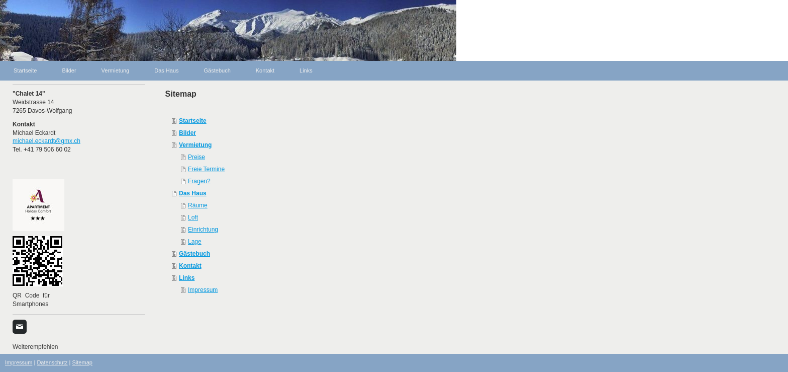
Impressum (203, 289)
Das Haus (193, 193)
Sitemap (82, 362)
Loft (193, 217)
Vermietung (195, 144)
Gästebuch (194, 253)
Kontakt (190, 265)
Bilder (187, 132)
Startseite (193, 120)
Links (186, 277)
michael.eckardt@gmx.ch (46, 140)
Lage (195, 241)
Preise (196, 157)
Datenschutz (52, 362)
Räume (198, 205)
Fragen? (199, 181)
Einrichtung (203, 229)
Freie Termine (206, 169)
